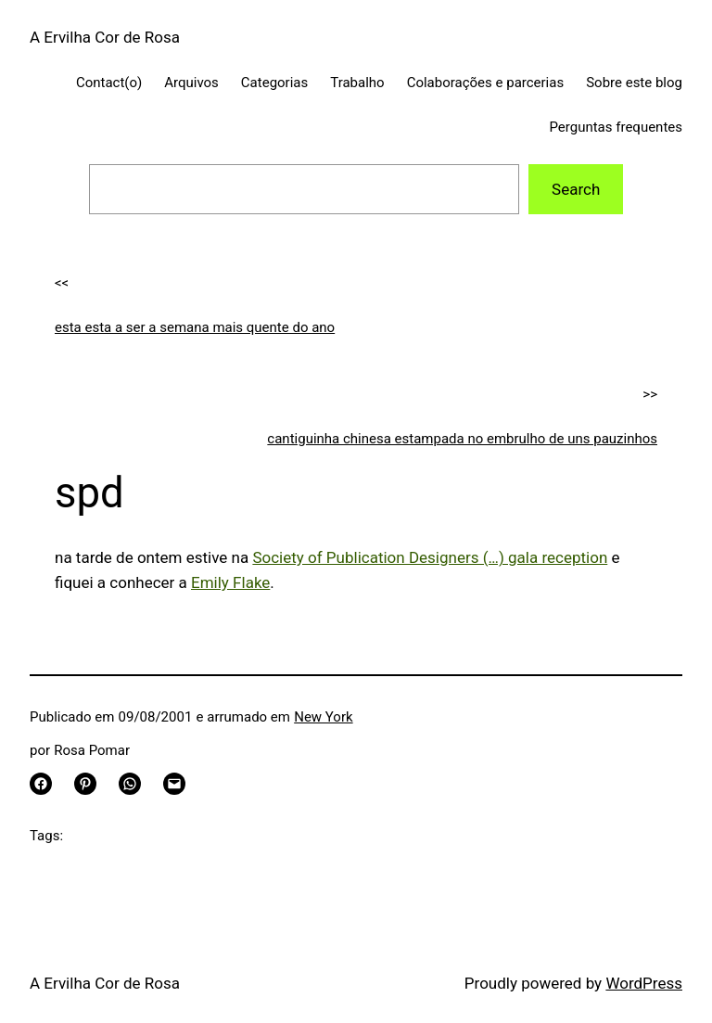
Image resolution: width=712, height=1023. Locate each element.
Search (576, 189)
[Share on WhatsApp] (130, 784)
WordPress (643, 983)
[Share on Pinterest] (85, 784)
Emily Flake (230, 582)
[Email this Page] (174, 784)
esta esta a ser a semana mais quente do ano (195, 327)
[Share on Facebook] (41, 784)
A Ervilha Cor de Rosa (105, 37)
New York (323, 717)
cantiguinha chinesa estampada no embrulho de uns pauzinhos (462, 438)
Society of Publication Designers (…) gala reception (429, 557)
